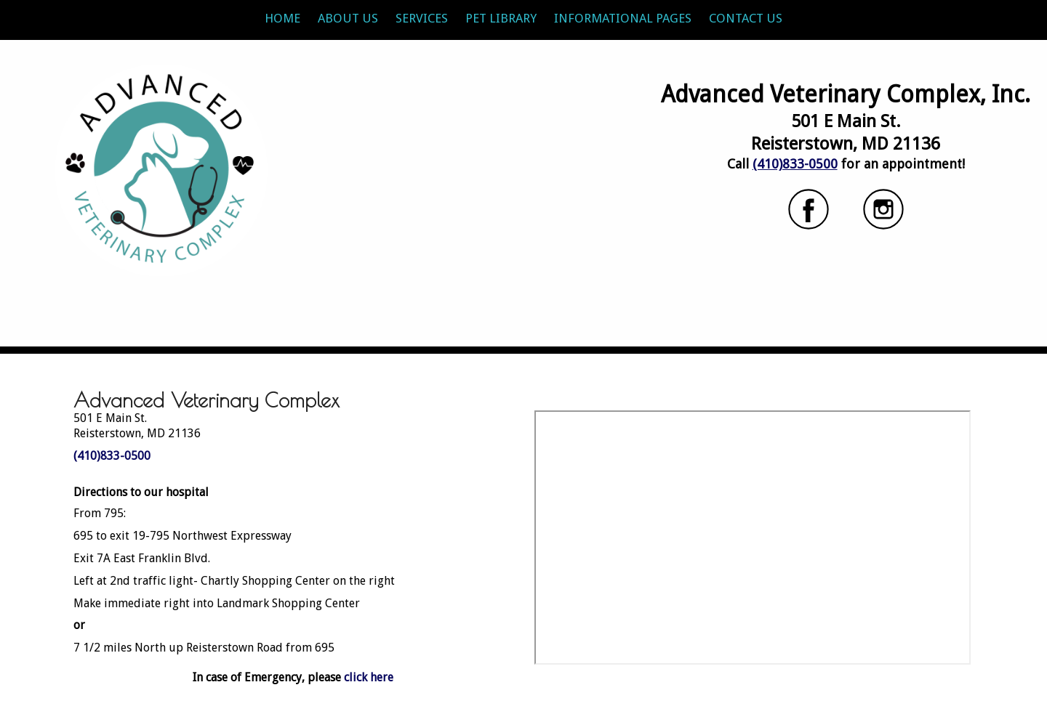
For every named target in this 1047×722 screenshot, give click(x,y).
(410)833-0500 (795, 163)
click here (368, 677)
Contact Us (745, 18)
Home (282, 18)
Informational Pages (622, 18)
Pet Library (501, 18)
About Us (348, 18)
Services (422, 18)
